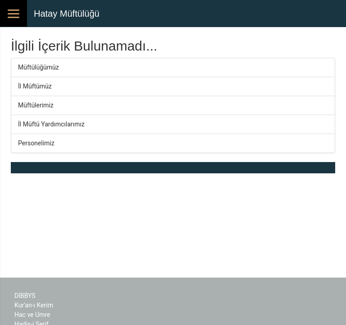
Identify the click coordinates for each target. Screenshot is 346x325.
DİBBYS (25, 295)
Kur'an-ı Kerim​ (33, 305)
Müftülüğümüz (38, 67)
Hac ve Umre (32, 314)
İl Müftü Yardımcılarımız (51, 124)
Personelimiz (36, 143)
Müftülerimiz (36, 105)
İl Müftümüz (35, 86)
